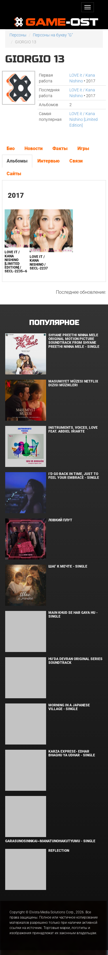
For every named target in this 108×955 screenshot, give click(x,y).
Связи (76, 161)
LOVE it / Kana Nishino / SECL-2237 (39, 262)
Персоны (18, 35)
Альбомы (17, 161)
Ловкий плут (60, 520)
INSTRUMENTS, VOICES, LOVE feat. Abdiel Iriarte (73, 429)
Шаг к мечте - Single (67, 566)
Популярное (54, 323)
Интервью (48, 161)
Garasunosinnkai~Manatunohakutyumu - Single (50, 841)
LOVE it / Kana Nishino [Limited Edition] (83, 119)
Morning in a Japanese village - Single (69, 707)
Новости (33, 148)
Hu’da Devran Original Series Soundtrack (75, 661)
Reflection (58, 851)
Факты (60, 148)
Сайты (14, 173)
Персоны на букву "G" (53, 35)
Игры (83, 148)
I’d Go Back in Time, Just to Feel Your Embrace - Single (73, 476)
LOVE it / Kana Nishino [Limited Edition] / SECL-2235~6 (16, 261)
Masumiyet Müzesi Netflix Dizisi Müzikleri (73, 383)
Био (11, 148)
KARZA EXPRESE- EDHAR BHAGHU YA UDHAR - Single (71, 753)
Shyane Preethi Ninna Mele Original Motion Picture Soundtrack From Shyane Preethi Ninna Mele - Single (73, 341)
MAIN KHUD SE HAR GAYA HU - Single (73, 614)
